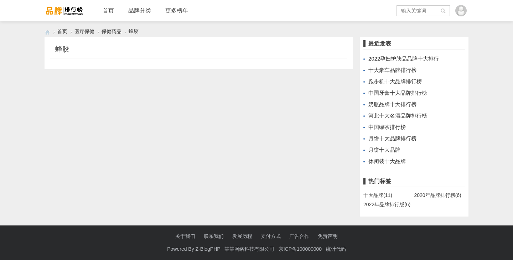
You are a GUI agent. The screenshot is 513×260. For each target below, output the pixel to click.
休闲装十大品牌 (387, 161)
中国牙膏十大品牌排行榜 (397, 93)
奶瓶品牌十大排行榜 (392, 104)
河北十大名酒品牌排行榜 (397, 116)
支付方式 (271, 236)
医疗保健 (84, 31)
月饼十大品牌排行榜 (392, 138)
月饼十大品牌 (384, 150)
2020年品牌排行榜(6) (437, 195)
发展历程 (242, 236)
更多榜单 (176, 10)
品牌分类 (139, 10)
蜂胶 (134, 31)
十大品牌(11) (377, 195)
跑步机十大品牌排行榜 (395, 81)
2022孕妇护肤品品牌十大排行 (403, 59)
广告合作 (299, 236)
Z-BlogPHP (208, 249)
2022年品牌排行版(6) (386, 204)
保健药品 (111, 31)
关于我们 (185, 236)
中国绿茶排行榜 (387, 127)
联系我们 (214, 236)
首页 (108, 10)
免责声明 (328, 236)
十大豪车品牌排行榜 (392, 70)
